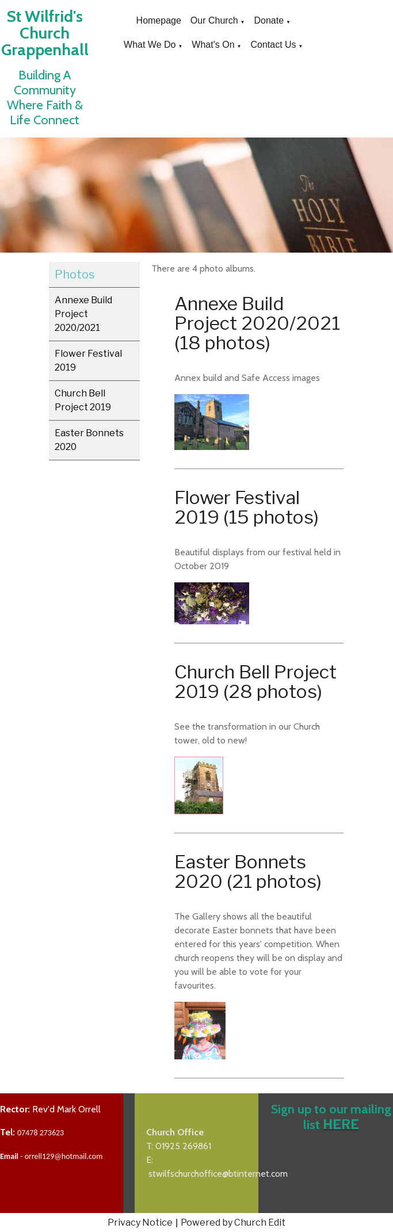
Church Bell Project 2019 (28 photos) (255, 682)
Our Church (214, 20)
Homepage (158, 20)
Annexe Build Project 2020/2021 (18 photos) (257, 323)
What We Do (149, 44)
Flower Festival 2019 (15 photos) (246, 507)
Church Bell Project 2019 (83, 400)
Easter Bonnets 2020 (89, 440)
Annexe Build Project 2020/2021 (83, 314)
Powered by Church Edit (233, 1222)
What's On (213, 44)
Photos (75, 274)
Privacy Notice (140, 1222)
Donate (269, 20)
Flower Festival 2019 (88, 360)
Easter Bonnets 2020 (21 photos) (248, 871)
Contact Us (273, 44)
